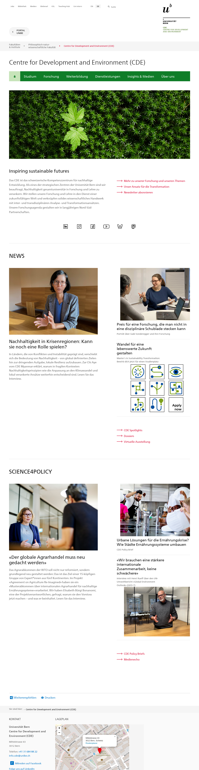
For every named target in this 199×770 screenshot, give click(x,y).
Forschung (51, 76)
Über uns (167, 76)
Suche (113, 7)
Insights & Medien (140, 76)
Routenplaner (91, 652)
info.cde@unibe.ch (19, 664)
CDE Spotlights (133, 385)
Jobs (12, 6)
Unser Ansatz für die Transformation (146, 186)
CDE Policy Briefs (134, 563)
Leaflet (124, 691)
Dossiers (129, 390)
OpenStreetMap (133, 691)
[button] (100, 660)
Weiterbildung (77, 76)
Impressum (108, 759)
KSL (53, 6)
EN (92, 6)
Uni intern (77, 6)
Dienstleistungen (107, 76)
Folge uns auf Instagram (22, 682)
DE (98, 6)
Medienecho (132, 568)
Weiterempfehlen (25, 607)
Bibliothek (22, 6)
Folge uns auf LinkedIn (22, 678)
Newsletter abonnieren (138, 192)
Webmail (44, 6)
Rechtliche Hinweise (86, 759)
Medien (33, 6)
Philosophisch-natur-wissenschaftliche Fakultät (42, 46)
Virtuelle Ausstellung (137, 396)
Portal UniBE (21, 31)
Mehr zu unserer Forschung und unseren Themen (154, 181)
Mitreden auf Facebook (28, 672)
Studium (30, 76)
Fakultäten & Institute (14, 46)
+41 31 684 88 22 (28, 660)
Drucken (50, 607)
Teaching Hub (64, 6)
